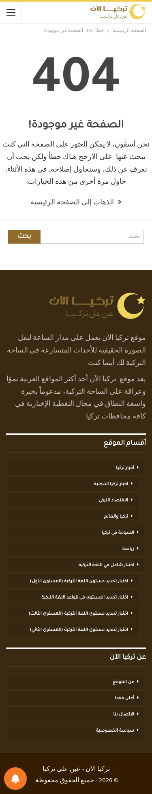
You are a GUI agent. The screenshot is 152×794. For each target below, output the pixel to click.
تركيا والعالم (116, 516)
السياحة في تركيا (118, 533)
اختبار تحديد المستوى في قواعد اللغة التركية (84, 597)
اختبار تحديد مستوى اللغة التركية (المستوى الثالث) (78, 613)
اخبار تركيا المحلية (111, 484)
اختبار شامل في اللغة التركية (106, 565)
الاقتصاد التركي (113, 500)
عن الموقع (123, 682)
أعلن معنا (124, 698)
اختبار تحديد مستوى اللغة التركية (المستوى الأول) (79, 581)
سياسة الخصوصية (115, 730)
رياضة (128, 549)
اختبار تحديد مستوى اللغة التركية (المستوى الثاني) (79, 630)
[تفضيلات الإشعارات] (15, 778)
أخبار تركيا (125, 468)
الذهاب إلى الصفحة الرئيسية (76, 203)
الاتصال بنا (123, 714)
